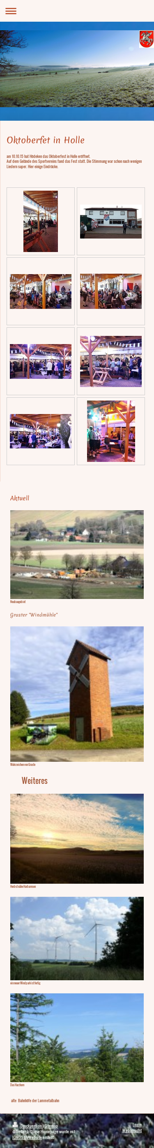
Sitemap (51, 1126)
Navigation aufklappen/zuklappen (77, 11)
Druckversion (27, 1126)
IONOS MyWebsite (27, 1137)
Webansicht (132, 1130)
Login (137, 1124)
